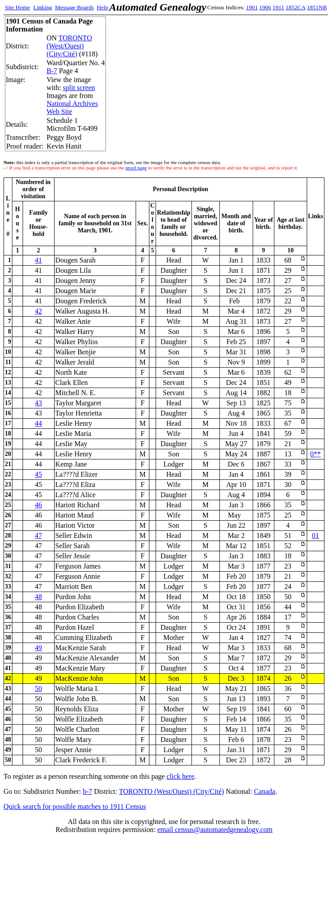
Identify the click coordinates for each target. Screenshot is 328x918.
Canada (264, 791)
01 (315, 535)
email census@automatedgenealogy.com (215, 829)
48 (38, 596)
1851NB (317, 7)
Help (102, 7)
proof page (136, 167)
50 (38, 688)
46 (38, 505)
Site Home (17, 7)
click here (181, 776)
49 (38, 647)
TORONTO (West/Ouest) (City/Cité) (69, 46)
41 (38, 260)
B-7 (52, 71)
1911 (278, 7)
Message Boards (74, 7)
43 (38, 403)
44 (38, 423)
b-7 (87, 791)
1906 (265, 7)
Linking (42, 7)
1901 (252, 7)
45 (38, 474)
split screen (79, 87)
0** (315, 454)
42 (38, 311)
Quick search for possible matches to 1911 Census (75, 806)
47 (38, 535)
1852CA (295, 7)
